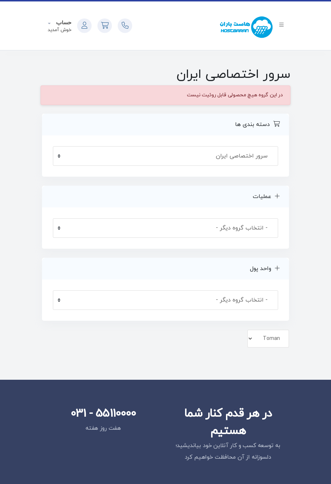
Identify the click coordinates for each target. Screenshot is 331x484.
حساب (62, 23)
